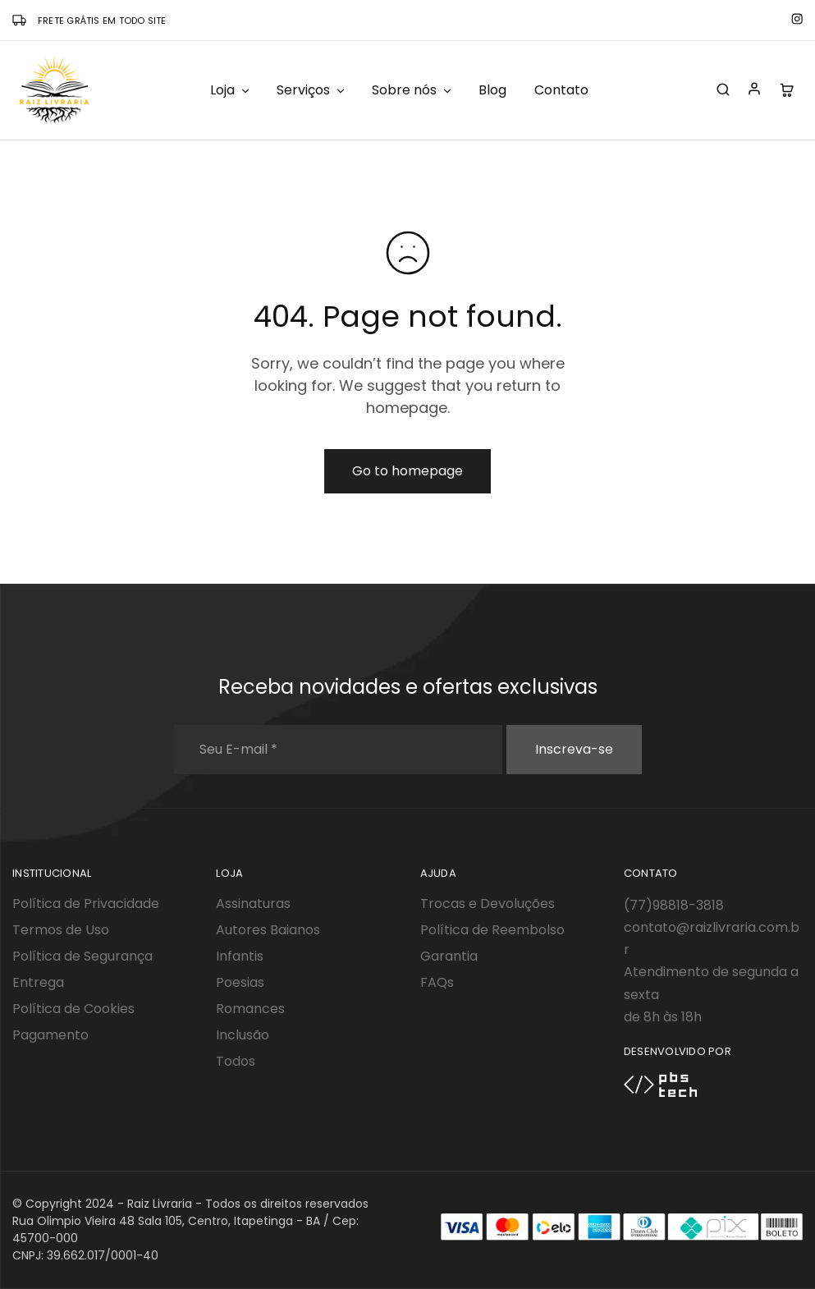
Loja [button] (230, 90)
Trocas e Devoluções (487, 903)
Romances (250, 1008)
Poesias (240, 982)
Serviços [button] (311, 90)
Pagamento (50, 1034)
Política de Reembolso (492, 929)
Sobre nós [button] (412, 90)
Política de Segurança (82, 956)
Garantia (449, 956)
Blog (492, 90)
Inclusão (242, 1034)
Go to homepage (407, 470)
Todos (235, 1061)
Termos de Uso (60, 929)
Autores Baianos (268, 929)
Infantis (239, 956)
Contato (561, 90)
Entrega (38, 982)
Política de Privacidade (85, 903)
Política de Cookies (73, 1008)
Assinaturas (253, 903)
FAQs (437, 982)
